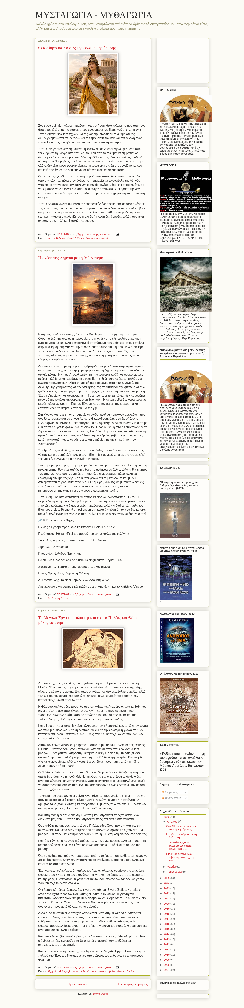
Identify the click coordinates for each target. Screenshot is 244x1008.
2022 (167, 893)
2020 (167, 903)
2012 (167, 944)
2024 (167, 883)
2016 (167, 923)
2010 (167, 954)
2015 (167, 929)
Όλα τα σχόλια (171, 797)
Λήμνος (65, 598)
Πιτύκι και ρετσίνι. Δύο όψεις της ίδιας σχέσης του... (180, 857)
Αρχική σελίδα (77, 984)
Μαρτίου (172, 866)
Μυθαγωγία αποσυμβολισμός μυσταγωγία (81, 971)
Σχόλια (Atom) (100, 993)
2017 (167, 918)
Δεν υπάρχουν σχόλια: (99, 234)
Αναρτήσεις (170, 792)
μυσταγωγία (102, 238)
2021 (167, 898)
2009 (167, 959)
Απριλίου (172, 821)
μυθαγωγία (89, 238)
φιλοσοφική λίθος (125, 971)
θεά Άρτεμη (54, 598)
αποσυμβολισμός (57, 238)
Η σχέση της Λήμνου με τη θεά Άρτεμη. (71, 257)
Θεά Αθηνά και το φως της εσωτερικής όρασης (77, 47)
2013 (167, 939)
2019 (167, 908)
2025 (167, 878)
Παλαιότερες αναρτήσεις (132, 984)
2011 (167, 949)
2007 (167, 969)
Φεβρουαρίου (175, 871)
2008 (167, 964)
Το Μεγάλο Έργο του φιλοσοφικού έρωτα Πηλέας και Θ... (179, 845)
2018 (167, 913)
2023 (167, 888)
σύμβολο (110, 971)
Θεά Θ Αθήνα (74, 238)
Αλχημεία (52, 971)
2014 (167, 934)
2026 (167, 817)
